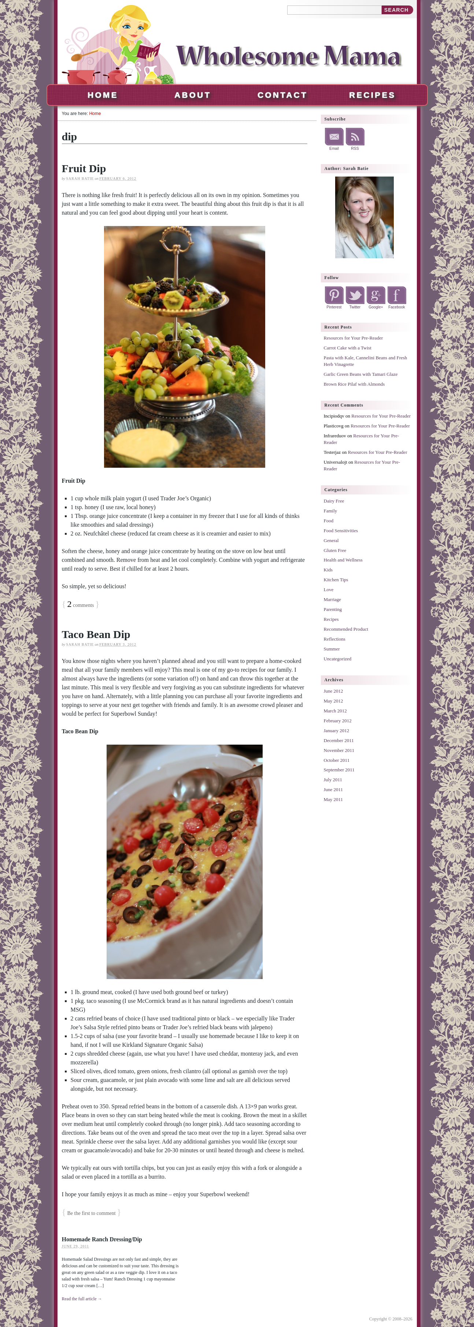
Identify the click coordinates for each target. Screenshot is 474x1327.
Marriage (332, 599)
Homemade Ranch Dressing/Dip (102, 1239)
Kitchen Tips (336, 579)
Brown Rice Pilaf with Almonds (354, 384)
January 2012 (336, 730)
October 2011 (337, 760)
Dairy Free (334, 501)
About (192, 95)
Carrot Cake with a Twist (347, 348)
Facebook (396, 307)
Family (330, 511)
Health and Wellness (343, 560)
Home (103, 95)
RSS (355, 149)
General (331, 540)
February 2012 (338, 720)
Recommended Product (346, 629)
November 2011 (339, 750)
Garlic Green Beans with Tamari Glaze (361, 374)
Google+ (376, 307)
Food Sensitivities (341, 530)
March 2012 (335, 710)
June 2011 (333, 789)
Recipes (372, 95)
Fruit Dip (84, 168)
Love (329, 589)
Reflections (334, 639)
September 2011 (339, 769)
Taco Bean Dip (96, 634)
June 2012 (333, 691)
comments (80, 605)
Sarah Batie (80, 179)
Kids (328, 569)
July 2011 (333, 779)
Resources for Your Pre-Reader (353, 338)
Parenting (333, 609)
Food (329, 520)
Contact (283, 95)
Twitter (355, 307)
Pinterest (333, 307)
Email (334, 149)
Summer (332, 649)
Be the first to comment (91, 1213)
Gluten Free (335, 550)
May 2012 (333, 701)
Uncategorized (338, 658)
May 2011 (333, 799)
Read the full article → (82, 1298)
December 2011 (339, 740)
